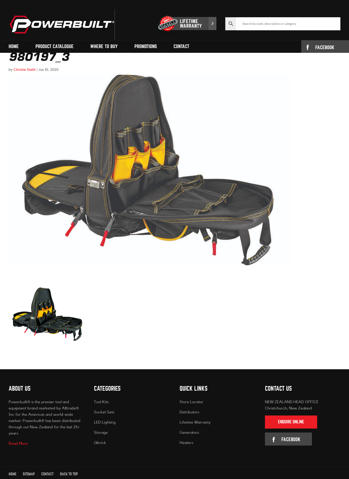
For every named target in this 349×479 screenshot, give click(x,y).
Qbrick (100, 443)
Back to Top (69, 474)
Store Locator (191, 402)
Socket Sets (104, 412)
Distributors (189, 412)
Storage (101, 433)
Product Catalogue (55, 46)
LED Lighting (105, 422)
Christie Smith (25, 70)
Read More (18, 444)
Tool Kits (101, 402)
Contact (181, 46)
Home (14, 46)
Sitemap (29, 474)
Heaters (186, 443)
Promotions (145, 46)
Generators (189, 433)
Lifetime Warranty (195, 422)
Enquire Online (291, 422)
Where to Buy (104, 46)
